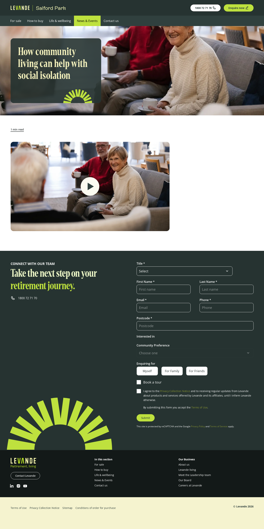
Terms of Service (218, 426)
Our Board (184, 480)
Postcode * (144, 318)
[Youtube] (25, 486)
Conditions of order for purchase (95, 508)
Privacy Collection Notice (175, 391)
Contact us (111, 21)
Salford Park (51, 8)
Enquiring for (146, 363)
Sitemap (67, 508)
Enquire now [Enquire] (238, 8)
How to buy (35, 21)
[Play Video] (90, 186)
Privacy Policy (198, 426)
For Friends (197, 371)
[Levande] (20, 9)
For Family (172, 371)
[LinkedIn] (11, 486)
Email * (142, 299)
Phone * (205, 299)
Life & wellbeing (60, 21)
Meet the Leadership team (194, 475)
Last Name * (208, 281)
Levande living (187, 470)
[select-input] (185, 271)
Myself (147, 371)
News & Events (87, 21)
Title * (141, 263)
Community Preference (153, 345)
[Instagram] (18, 486)
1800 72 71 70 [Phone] (205, 8)
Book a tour (149, 382)
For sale (15, 21)
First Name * (146, 281)
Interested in (146, 336)
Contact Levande (25, 475)
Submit (145, 418)
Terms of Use (199, 407)
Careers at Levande (190, 485)
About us (183, 464)
